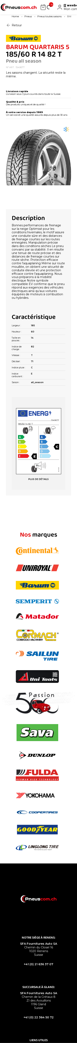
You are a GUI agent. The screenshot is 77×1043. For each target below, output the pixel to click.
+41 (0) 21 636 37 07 (38, 964)
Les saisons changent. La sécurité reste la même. (36, 74)
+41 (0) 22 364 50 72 (39, 1017)
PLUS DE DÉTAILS (38, 479)
